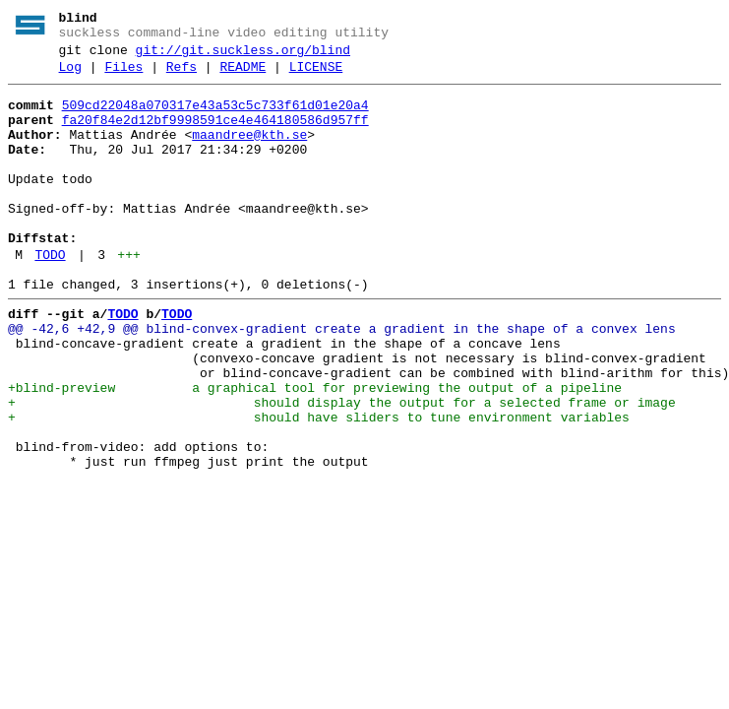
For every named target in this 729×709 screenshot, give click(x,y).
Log (70, 76)
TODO (49, 296)
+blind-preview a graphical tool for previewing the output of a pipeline (315, 450)
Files (123, 76)
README (242, 76)
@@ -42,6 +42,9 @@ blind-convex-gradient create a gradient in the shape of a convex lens (342, 379)
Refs (181, 76)
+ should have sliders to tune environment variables (319, 485)
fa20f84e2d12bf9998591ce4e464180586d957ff (215, 135)
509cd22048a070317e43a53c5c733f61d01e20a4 (215, 117)
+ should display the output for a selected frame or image (342, 468)
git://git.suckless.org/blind (243, 56)
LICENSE (316, 76)
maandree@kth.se (249, 152)
